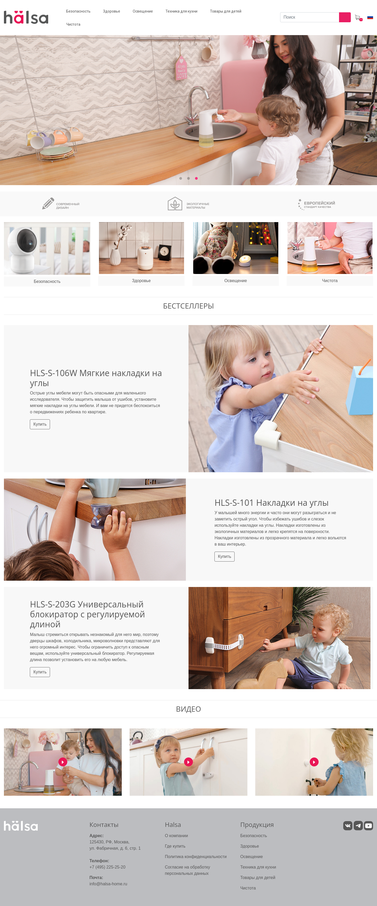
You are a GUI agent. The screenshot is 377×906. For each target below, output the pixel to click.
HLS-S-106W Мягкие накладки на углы (96, 377)
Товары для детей (257, 877)
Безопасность (253, 835)
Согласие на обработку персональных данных (187, 870)
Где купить (175, 846)
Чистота (248, 888)
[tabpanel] (188, 103)
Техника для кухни (258, 867)
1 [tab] (180, 178)
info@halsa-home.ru (108, 884)
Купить (40, 424)
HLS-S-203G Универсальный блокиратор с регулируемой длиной (87, 614)
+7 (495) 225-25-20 (107, 867)
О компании (176, 835)
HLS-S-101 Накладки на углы (271, 502)
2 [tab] (188, 178)
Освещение (251, 856)
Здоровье (249, 846)
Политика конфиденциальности (196, 856)
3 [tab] (196, 178)
